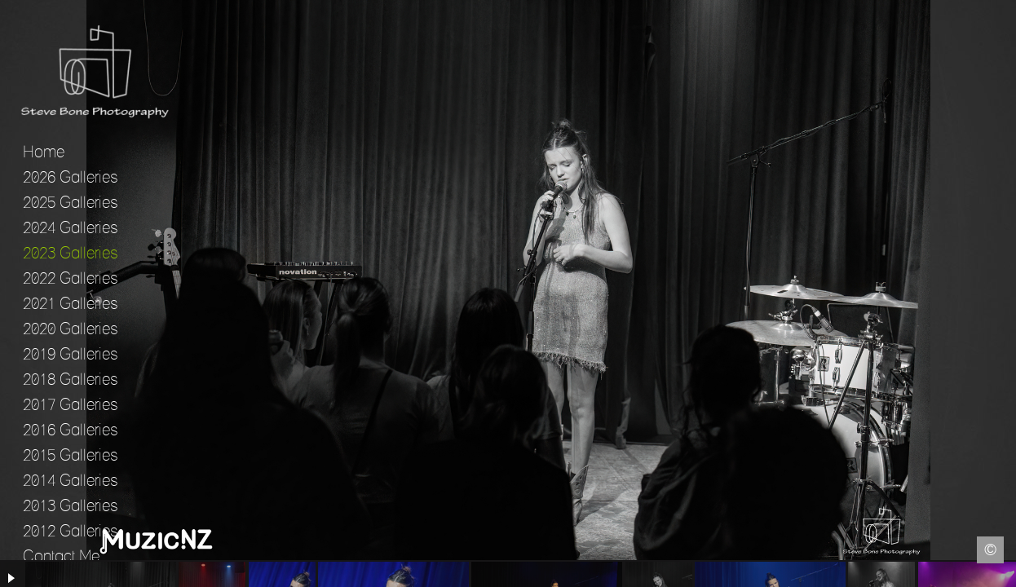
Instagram (1004, 575)
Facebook (11, 575)
